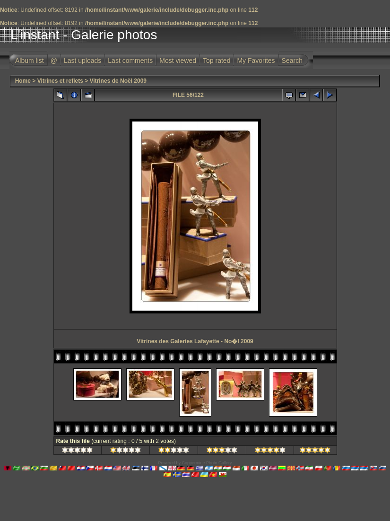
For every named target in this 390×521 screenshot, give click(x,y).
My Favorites (256, 60)
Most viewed (177, 60)
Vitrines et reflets (60, 81)
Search (292, 60)
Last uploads (82, 60)
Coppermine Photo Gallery (207, 462)
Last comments (130, 60)
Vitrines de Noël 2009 (118, 81)
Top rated (216, 60)
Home (23, 81)
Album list (29, 60)
